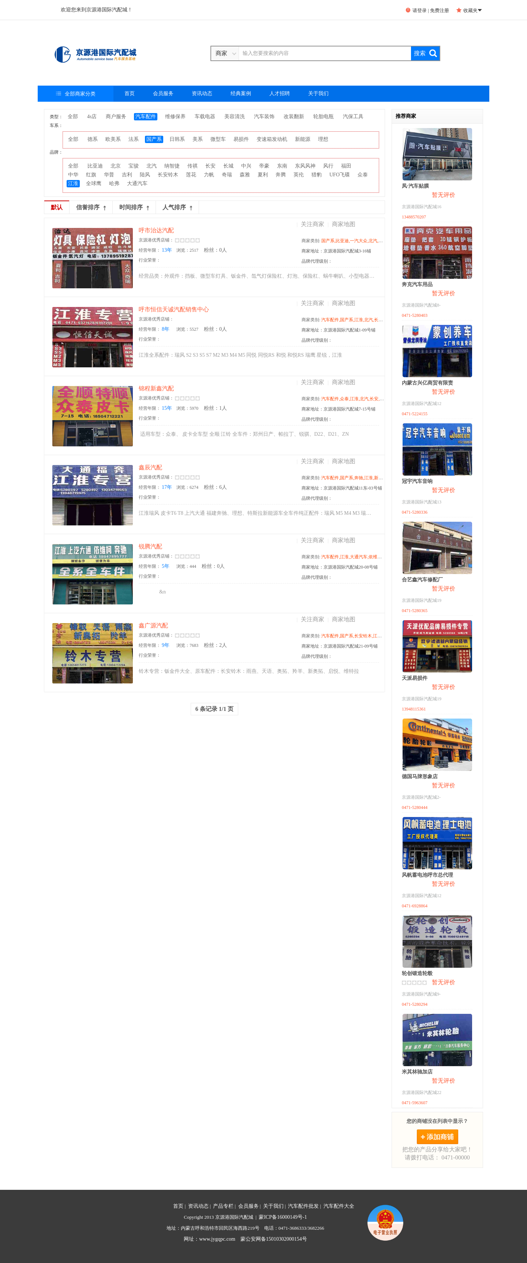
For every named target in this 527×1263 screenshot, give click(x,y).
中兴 (246, 166)
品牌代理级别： (317, 261)
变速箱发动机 (272, 139)
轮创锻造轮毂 (417, 973)
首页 (129, 93)
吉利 (127, 174)
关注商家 (312, 224)
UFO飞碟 (339, 174)
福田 (346, 166)
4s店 (92, 116)
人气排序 (177, 207)
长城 (228, 166)
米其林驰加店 (417, 1072)
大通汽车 (137, 183)
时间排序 (134, 207)
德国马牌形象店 (420, 776)
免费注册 (439, 10)
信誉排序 (91, 207)
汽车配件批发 (303, 1206)
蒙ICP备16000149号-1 (283, 1217)
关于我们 (318, 93)
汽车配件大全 (339, 1206)
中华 (73, 174)
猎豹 (316, 174)
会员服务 (163, 93)
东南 (282, 166)
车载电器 (205, 116)
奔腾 (281, 174)
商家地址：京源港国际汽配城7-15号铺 (338, 409)
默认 (57, 207)
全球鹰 (93, 183)
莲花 (191, 174)
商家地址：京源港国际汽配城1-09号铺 (338, 330)
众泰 (363, 174)
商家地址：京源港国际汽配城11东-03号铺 (342, 488)
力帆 (209, 174)
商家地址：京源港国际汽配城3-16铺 (336, 251)
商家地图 (343, 224)
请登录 (416, 10)
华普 (109, 174)
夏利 (263, 174)
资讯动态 (202, 93)
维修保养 (175, 116)
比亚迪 (95, 166)
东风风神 (305, 166)
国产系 (154, 139)
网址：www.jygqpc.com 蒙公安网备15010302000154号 (245, 1239)
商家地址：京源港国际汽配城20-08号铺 (340, 567)
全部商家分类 (76, 93)
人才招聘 (279, 93)
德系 (92, 139)
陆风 (145, 174)
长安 (210, 166)
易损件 (241, 139)
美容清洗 (234, 116)
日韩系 (177, 139)
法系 (133, 139)
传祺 (192, 166)
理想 (323, 139)
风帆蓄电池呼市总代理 (427, 875)
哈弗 (114, 183)
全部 (73, 116)
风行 (328, 166)
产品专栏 (223, 1206)
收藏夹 (469, 10)
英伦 (299, 174)
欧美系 (113, 139)
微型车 (218, 139)
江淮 (73, 183)
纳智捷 (172, 166)
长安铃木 (168, 174)
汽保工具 (353, 116)
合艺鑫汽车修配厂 (422, 579)
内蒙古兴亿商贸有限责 (427, 383)
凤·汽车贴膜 (415, 186)
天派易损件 (414, 678)
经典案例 (241, 93)
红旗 (91, 174)
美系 (198, 139)
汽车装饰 (264, 116)
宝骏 (133, 166)
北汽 (151, 166)
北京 (116, 166)
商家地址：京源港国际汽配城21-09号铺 (340, 646)
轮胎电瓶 (323, 116)
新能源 (302, 139)
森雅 (245, 174)
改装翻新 (294, 116)
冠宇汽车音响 (417, 481)
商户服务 (116, 116)
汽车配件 (145, 116)
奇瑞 (227, 174)
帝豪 (264, 166)
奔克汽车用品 (417, 284)
